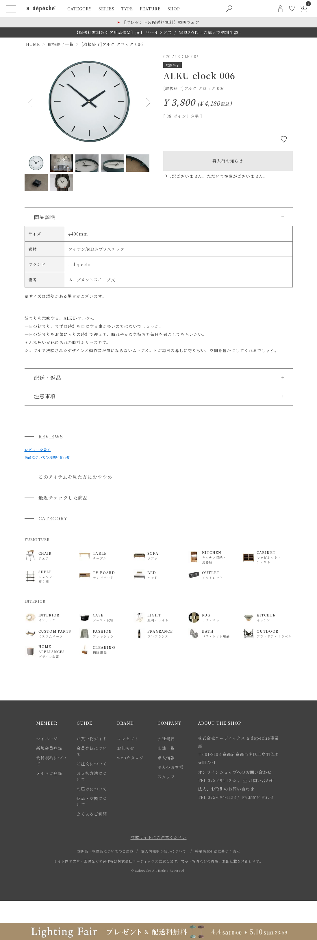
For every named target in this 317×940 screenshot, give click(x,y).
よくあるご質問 (92, 814)
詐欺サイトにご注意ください (159, 837)
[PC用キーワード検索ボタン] (229, 8)
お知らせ (125, 748)
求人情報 (166, 757)
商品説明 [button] (45, 216)
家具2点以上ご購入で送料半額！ (210, 32)
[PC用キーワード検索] (252, 8)
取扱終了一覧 (61, 44)
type (127, 9)
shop (174, 9)
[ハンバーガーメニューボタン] (11, 8)
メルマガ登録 (49, 773)
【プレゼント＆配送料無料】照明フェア (160, 22)
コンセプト (128, 738)
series (106, 9)
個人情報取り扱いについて (163, 851)
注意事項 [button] (45, 396)
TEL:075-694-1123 (217, 797)
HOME (33, 44)
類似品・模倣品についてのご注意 (105, 851)
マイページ (47, 738)
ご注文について (92, 764)
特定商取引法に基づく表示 (217, 851)
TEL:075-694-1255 (217, 780)
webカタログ (130, 757)
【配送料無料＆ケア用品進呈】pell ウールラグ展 (123, 32)
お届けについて (92, 789)
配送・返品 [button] (47, 377)
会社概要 (166, 738)
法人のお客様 (170, 767)
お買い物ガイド (92, 738)
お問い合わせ (259, 780)
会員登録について (92, 751)
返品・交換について (92, 801)
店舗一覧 (166, 748)
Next (147, 103)
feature (150, 9)
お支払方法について (92, 776)
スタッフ (166, 777)
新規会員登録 (49, 748)
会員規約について (51, 761)
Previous (31, 103)
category (79, 9)
